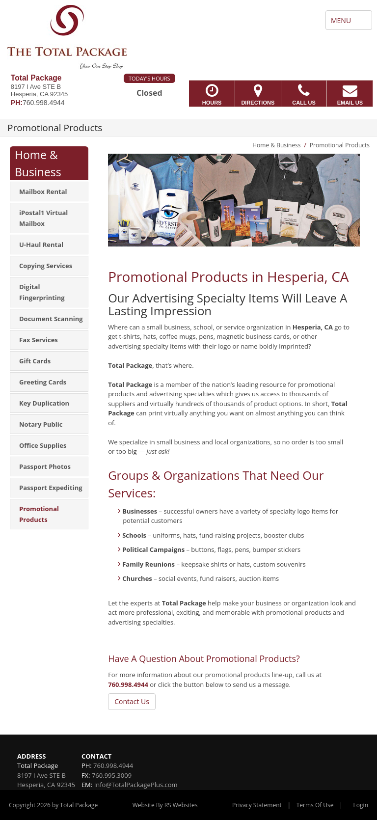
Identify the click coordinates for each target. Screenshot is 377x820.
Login (360, 805)
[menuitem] (49, 191)
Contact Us (131, 701)
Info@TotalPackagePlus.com (136, 784)
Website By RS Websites (165, 805)
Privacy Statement (257, 805)
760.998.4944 (128, 684)
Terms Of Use (315, 805)
